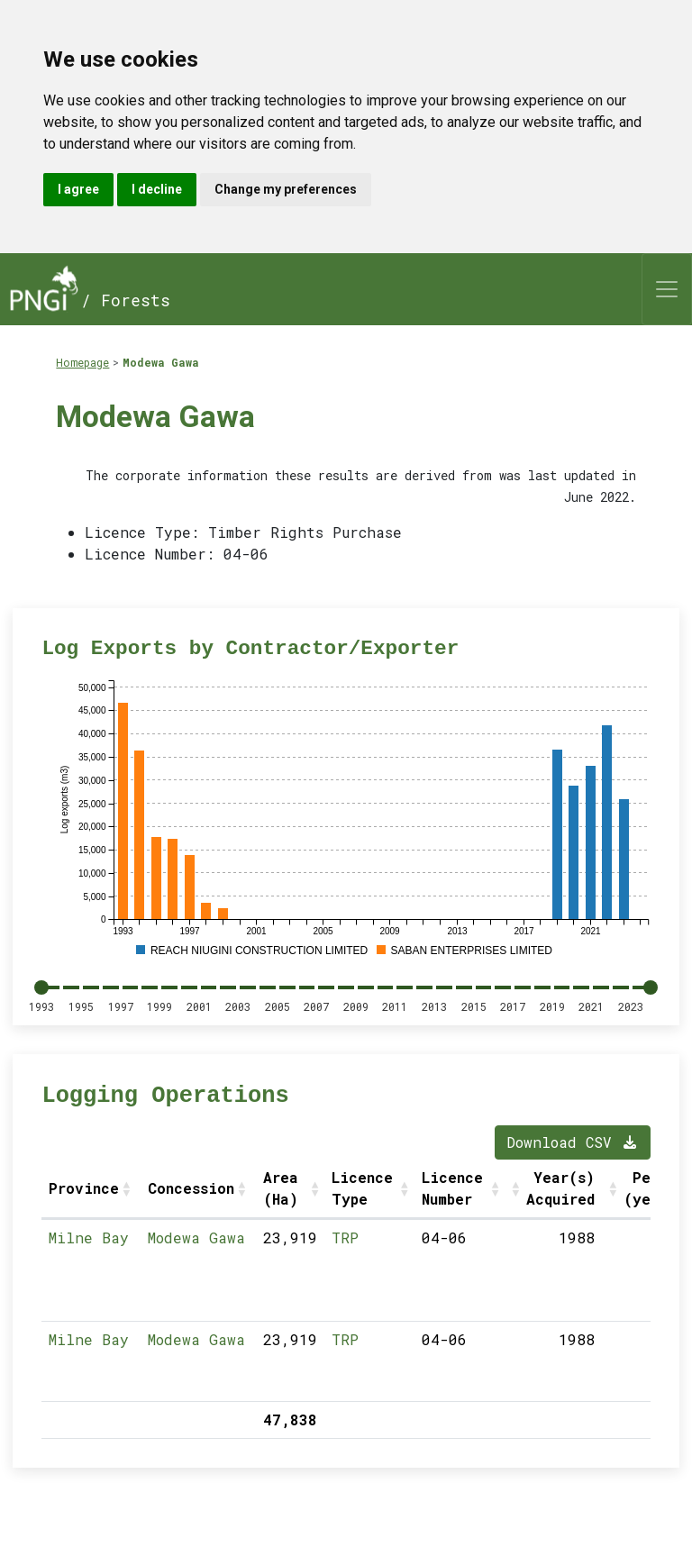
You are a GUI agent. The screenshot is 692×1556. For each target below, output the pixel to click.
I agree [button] (78, 189)
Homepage (82, 362)
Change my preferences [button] (285, 189)
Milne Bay (89, 1237)
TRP (345, 1237)
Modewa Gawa (161, 362)
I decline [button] (157, 189)
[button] (128, 1188)
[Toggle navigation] (667, 289)
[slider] (41, 987)
